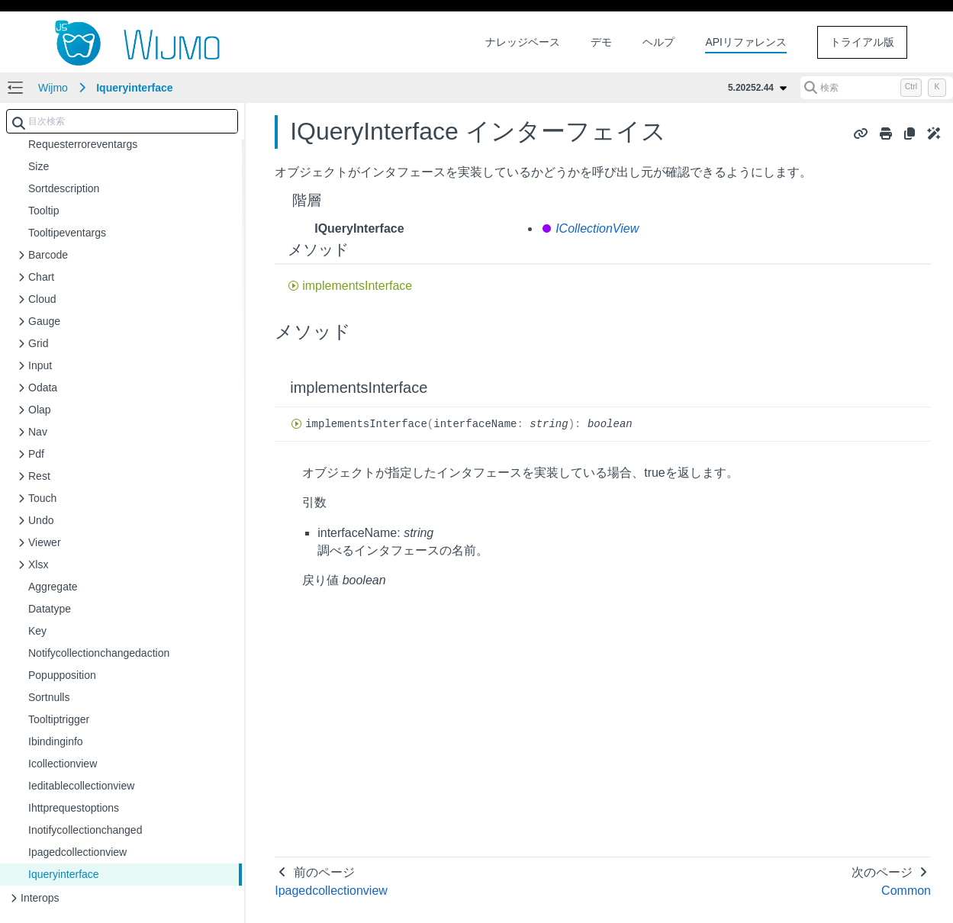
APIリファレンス (746, 42)
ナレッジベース (522, 42)
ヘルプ (658, 42)
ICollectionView (597, 228)
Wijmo (53, 88)
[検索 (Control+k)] (876, 87)
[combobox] (122, 121)
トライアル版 (862, 42)
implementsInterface (357, 285)
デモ (601, 42)
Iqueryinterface (134, 88)
